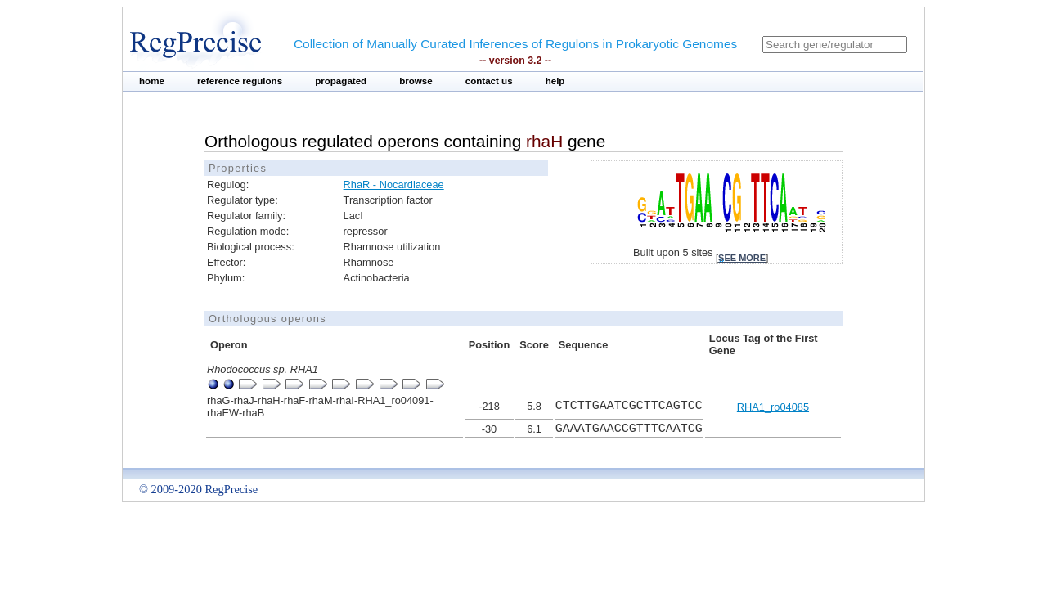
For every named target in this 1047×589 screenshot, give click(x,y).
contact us (489, 81)
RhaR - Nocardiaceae (394, 184)
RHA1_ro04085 (773, 407)
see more (742, 258)
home (151, 81)
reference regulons (239, 81)
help (555, 81)
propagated (340, 81)
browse (416, 81)
